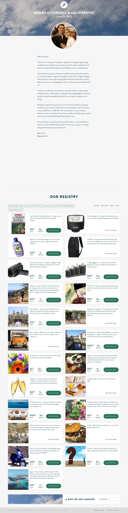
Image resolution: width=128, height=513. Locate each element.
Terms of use (98, 510)
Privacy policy (113, 510)
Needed (40, 231)
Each (31, 231)
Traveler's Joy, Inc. (15, 510)
